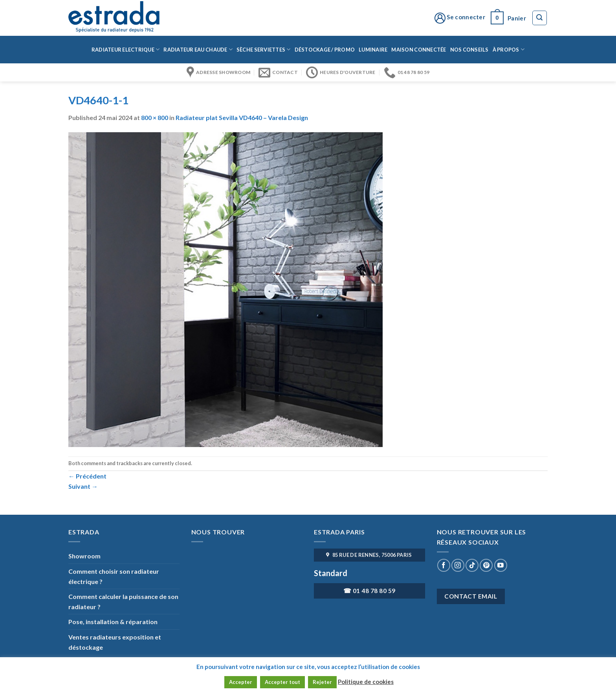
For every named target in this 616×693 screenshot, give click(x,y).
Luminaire (373, 49)
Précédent (87, 476)
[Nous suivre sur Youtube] (500, 565)
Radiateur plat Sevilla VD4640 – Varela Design (242, 117)
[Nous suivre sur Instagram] (457, 565)
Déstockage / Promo (325, 49)
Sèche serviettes (263, 49)
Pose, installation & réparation (113, 621)
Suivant (83, 486)
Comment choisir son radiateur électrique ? (113, 576)
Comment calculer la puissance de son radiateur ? (123, 601)
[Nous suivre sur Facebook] (443, 565)
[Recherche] (539, 18)
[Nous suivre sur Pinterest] (486, 565)
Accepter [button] (240, 682)
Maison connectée (418, 49)
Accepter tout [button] (282, 682)
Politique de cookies (366, 681)
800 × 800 (154, 117)
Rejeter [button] (322, 682)
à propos (509, 49)
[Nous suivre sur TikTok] (472, 565)
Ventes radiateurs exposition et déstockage (114, 642)
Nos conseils (469, 49)
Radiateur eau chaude (198, 49)
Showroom (84, 556)
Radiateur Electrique (126, 49)
